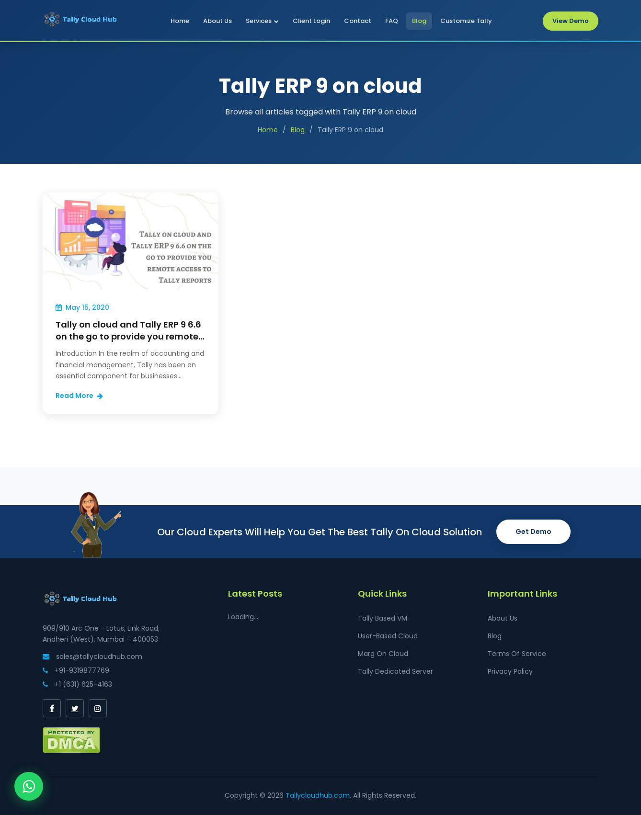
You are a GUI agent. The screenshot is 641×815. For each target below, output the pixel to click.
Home (180, 20)
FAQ (391, 20)
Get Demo (533, 531)
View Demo (570, 20)
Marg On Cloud (383, 653)
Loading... (243, 617)
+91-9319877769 (76, 670)
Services (262, 20)
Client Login (311, 20)
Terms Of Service (517, 653)
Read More (79, 395)
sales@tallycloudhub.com (92, 656)
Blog (419, 20)
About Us (217, 20)
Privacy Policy (510, 671)
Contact (357, 20)
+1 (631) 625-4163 (77, 684)
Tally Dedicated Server (395, 671)
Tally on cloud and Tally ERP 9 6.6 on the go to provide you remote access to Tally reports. (128, 336)
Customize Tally (466, 20)
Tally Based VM (382, 618)
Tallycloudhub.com (318, 795)
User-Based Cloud (388, 636)
